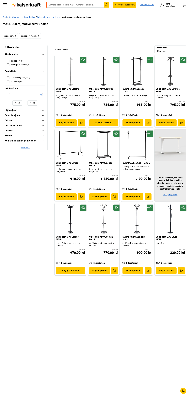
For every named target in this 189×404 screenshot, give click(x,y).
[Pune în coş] (81, 128)
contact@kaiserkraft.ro (132, 2)
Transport (81, 17)
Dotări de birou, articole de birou (22, 23)
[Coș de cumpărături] (184, 8)
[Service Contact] (183, 391)
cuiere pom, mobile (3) (30, 42)
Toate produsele (28, 17)
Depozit (68, 17)
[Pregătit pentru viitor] (83, 65)
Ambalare (106, 17)
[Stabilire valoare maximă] (33, 108)
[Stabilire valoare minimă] (17, 108)
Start (5, 23)
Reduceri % (164, 17)
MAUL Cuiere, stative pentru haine (76, 23)
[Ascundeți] (43, 60)
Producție (55, 17)
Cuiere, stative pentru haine (48, 23)
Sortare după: (162, 53)
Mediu (93, 17)
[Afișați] (43, 116)
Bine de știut (148, 17)
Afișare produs (66, 128)
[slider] (8, 100)
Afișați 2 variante (103, 128)
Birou (43, 17)
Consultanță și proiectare (127, 17)
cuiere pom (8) (10, 42)
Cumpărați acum (170, 200)
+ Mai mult (25, 153)
